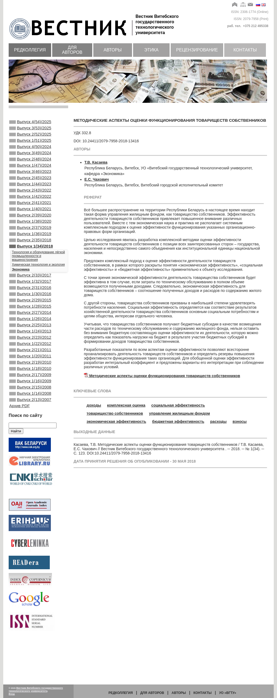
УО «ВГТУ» (227, 693)
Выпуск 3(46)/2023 (30, 180)
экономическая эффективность (116, 421)
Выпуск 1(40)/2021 (30, 224)
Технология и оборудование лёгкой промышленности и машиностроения (38, 278)
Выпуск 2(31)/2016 (30, 313)
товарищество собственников (115, 413)
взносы (240, 421)
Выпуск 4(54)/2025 (30, 122)
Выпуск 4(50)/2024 (30, 151)
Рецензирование (197, 50)
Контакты (245, 50)
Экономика (20, 292)
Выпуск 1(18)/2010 (30, 407)
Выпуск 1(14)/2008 (30, 437)
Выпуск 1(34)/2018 (31, 268)
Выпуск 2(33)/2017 (30, 298)
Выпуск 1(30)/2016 (30, 320)
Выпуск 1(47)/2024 (30, 173)
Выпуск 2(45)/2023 (30, 188)
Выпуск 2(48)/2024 (30, 166)
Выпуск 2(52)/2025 (30, 136)
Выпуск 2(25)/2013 (30, 356)
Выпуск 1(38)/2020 (30, 239)
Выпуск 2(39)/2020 (30, 231)
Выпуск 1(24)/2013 (30, 364)
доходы (94, 405)
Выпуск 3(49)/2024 (30, 158)
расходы (218, 421)
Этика (151, 50)
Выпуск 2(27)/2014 (30, 342)
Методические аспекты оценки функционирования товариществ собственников (164, 376)
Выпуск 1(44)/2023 (30, 195)
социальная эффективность (178, 405)
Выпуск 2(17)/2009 (30, 415)
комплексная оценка (126, 405)
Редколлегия (30, 50)
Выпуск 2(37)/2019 (30, 246)
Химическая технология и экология (38, 287)
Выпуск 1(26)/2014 (30, 349)
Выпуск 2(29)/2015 (30, 327)
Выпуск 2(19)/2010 (30, 400)
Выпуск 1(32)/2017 (30, 305)
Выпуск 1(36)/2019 (30, 253)
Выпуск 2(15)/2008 (30, 429)
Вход (12, 694)
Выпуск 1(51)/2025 (30, 144)
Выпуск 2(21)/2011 (30, 386)
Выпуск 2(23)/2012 (30, 371)
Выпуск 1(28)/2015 (30, 334)
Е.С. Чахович (96, 179)
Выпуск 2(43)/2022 (30, 202)
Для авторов (72, 50)
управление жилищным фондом (179, 413)
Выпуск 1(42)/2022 (30, 209)
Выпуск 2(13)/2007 (30, 444)
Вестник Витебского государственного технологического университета (36, 689)
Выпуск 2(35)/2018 (30, 261)
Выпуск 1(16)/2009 (30, 422)
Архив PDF (19, 451)
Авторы (113, 50)
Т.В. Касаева (95, 162)
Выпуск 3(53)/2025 (30, 129)
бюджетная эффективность (178, 421)
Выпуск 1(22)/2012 (30, 378)
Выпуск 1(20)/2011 (30, 393)
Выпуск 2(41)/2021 (30, 217)
